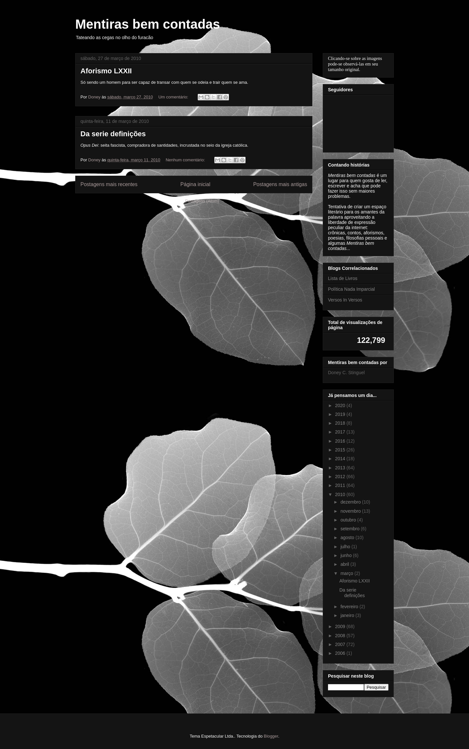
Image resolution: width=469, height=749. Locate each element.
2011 (341, 485)
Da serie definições (113, 134)
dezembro (351, 502)
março (347, 573)
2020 (341, 405)
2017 (341, 431)
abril (345, 564)
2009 (341, 626)
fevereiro (349, 606)
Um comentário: (173, 97)
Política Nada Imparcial (351, 289)
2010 (341, 494)
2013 (341, 467)
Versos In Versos (345, 299)
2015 (341, 449)
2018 (341, 423)
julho (345, 546)
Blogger (271, 736)
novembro (351, 511)
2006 (341, 653)
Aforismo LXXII (106, 71)
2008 (341, 635)
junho (346, 555)
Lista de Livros (342, 278)
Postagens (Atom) (202, 200)
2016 (341, 441)
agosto (347, 537)
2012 (341, 476)
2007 (341, 644)
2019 (341, 414)
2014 (341, 458)
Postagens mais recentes (108, 184)
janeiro (347, 615)
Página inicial (195, 184)
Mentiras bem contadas (147, 24)
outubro (348, 519)
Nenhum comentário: (186, 159)
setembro (350, 528)
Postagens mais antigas (280, 184)
